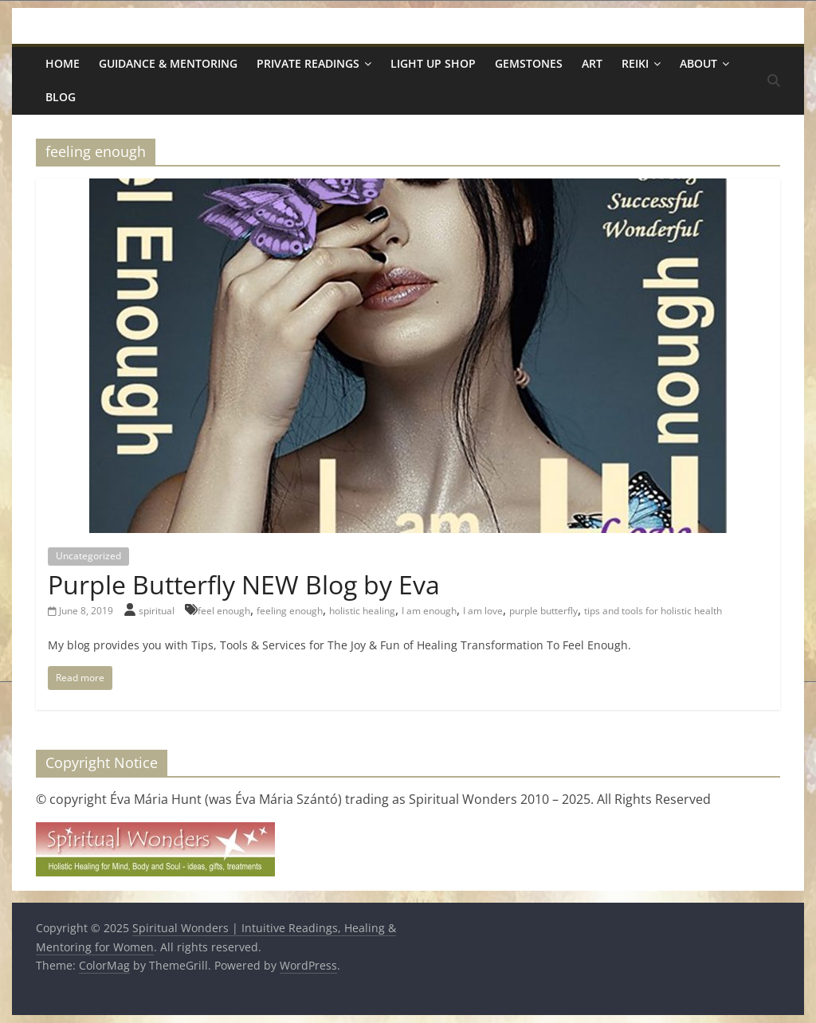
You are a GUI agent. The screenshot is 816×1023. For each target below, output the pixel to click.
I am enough (429, 610)
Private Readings (308, 63)
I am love (483, 610)
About (698, 63)
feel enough (224, 610)
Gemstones (529, 63)
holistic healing (362, 610)
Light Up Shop (433, 63)
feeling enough (290, 610)
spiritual (158, 610)
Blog (60, 96)
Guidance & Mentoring (168, 63)
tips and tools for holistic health (653, 610)
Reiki (635, 63)
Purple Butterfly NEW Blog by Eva (244, 584)
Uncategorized (88, 555)
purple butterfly (543, 610)
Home (62, 63)
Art (592, 63)
